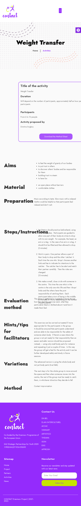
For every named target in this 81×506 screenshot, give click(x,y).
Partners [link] (7, 473)
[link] (78, 30)
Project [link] (7, 469)
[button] (60, 10)
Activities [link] (47, 51)
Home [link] (35, 51)
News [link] (6, 481)
